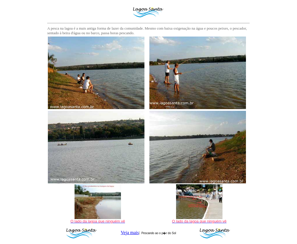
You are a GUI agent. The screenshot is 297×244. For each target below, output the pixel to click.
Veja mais (130, 232)
